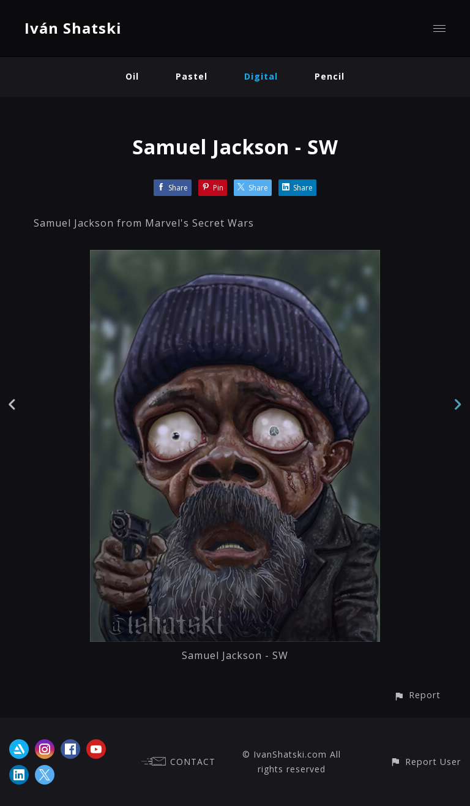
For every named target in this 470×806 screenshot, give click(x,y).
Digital (261, 76)
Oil (132, 76)
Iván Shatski (73, 28)
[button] (417, 694)
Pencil (330, 76)
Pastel (191, 76)
